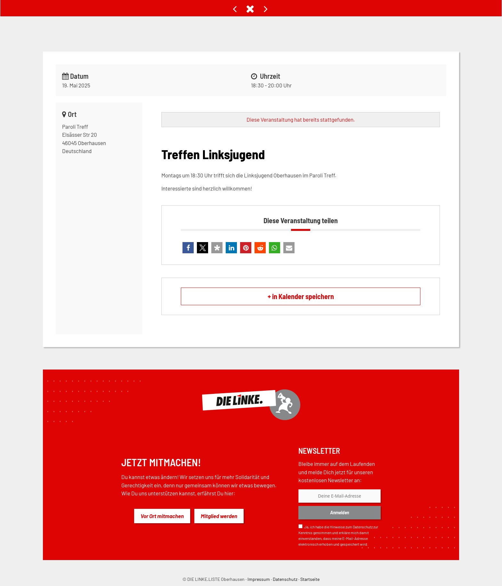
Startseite (310, 579)
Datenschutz (363, 527)
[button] (188, 247)
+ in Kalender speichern (301, 296)
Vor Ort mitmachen (162, 516)
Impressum (258, 579)
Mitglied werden (219, 516)
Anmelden (339, 512)
